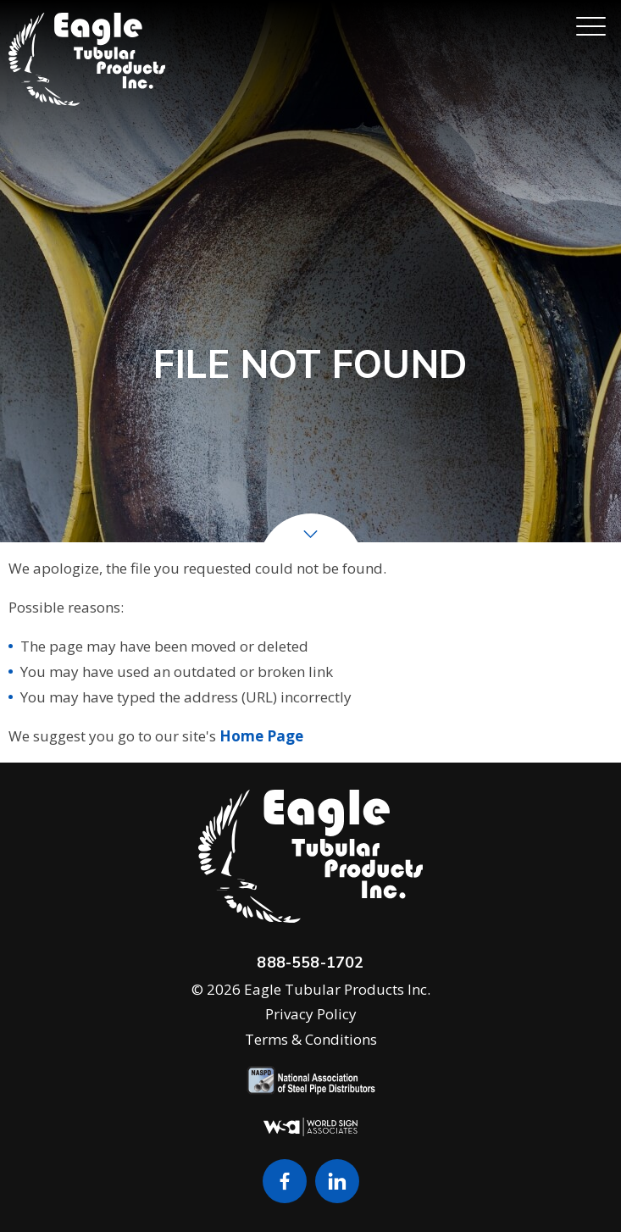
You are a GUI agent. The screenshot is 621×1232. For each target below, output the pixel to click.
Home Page (261, 736)
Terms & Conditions (311, 1039)
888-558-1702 (310, 962)
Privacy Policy (311, 1014)
